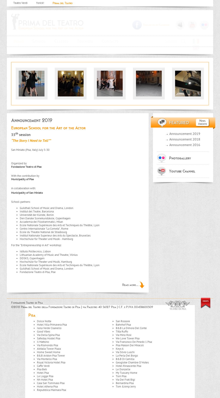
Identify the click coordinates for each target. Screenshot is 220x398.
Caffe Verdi (43, 366)
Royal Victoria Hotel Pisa (51, 362)
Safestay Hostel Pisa (48, 338)
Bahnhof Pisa (123, 325)
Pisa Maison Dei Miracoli (130, 345)
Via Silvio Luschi (125, 352)
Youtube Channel (182, 171)
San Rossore (123, 321)
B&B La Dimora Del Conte (131, 328)
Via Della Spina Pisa (48, 335)
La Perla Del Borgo (127, 356)
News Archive (202, 122)
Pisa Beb (42, 369)
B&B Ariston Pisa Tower (51, 356)
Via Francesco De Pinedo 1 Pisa (134, 342)
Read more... (130, 285)
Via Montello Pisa (47, 359)
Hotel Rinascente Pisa (128, 366)
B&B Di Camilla (125, 359)
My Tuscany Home (126, 373)
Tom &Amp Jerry (126, 387)
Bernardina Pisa (125, 383)
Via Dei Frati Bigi (125, 380)
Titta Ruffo (122, 332)
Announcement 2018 (184, 139)
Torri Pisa (121, 376)
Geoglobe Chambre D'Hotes (132, 362)
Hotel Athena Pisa (47, 387)
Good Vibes (43, 332)
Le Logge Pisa (45, 376)
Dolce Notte (44, 321)
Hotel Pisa (43, 373)
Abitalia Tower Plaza (49, 349)
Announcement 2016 (184, 145)
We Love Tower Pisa (127, 338)
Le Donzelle (123, 369)
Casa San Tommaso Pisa (50, 383)
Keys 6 (120, 349)
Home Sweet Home (48, 352)
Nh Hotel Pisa (45, 380)
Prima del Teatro (63, 3)
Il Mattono (43, 342)
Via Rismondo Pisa (47, 345)
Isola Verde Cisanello (49, 328)
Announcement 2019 (184, 134)
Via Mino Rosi (123, 335)
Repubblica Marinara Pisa (51, 390)
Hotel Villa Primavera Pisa (52, 325)
